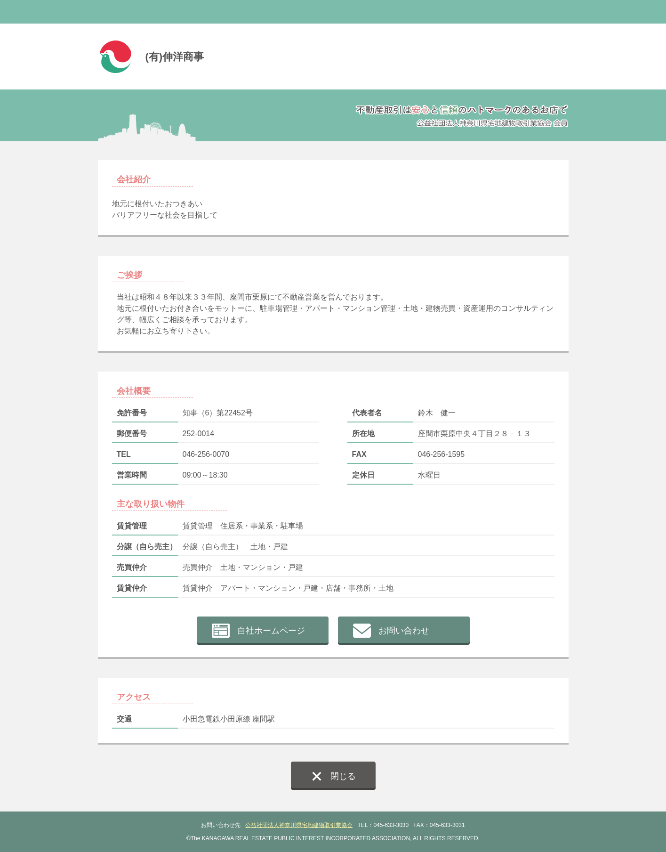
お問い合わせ (403, 630)
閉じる (343, 776)
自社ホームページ (271, 630)
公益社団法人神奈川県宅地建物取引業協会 (299, 825)
